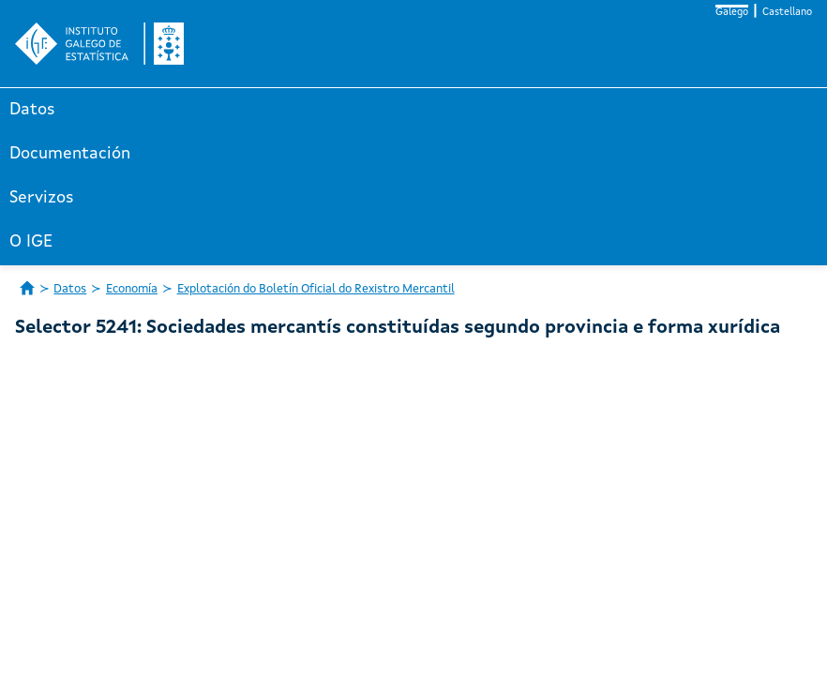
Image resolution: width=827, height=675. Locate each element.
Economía (132, 289)
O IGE (31, 241)
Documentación (69, 153)
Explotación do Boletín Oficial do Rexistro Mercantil (316, 289)
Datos (32, 109)
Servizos (41, 197)
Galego (731, 13)
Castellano (787, 13)
